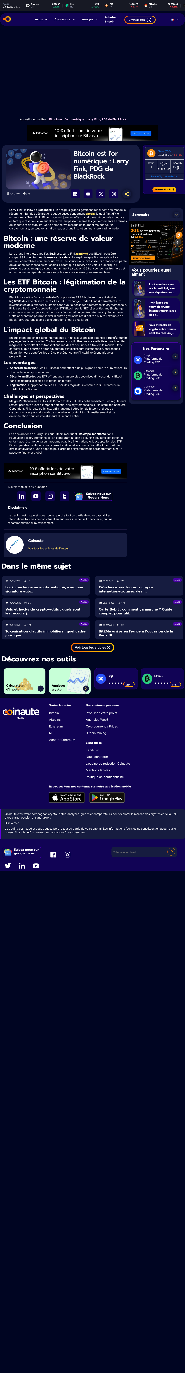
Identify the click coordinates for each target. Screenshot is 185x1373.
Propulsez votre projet (101, 713)
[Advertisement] (42, 72)
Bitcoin (90, 213)
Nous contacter (97, 757)
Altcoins (55, 720)
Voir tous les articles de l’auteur (48, 549)
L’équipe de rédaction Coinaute (108, 764)
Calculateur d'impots (18, 686)
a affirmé (82, 254)
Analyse (90, 19)
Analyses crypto (62, 686)
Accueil (25, 119)
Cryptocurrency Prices (102, 727)
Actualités (39, 119)
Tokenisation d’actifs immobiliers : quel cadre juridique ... (45, 634)
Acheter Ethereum (62, 740)
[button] (177, 215)
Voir (129, 685)
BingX (110, 676)
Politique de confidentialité (105, 777)
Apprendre (65, 19)
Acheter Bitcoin (110, 19)
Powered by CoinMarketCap (164, 176)
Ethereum (56, 727)
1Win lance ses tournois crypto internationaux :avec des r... (126, 590)
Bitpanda (158, 676)
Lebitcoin (92, 750)
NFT (52, 733)
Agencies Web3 (97, 720)
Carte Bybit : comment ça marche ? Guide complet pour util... (135, 612)
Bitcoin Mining (96, 733)
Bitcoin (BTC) (164, 151)
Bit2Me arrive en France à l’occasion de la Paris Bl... (136, 634)
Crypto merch (140, 20)
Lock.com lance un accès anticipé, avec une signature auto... (162, 292)
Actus (41, 19)
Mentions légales (98, 770)
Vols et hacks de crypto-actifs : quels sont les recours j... (163, 339)
